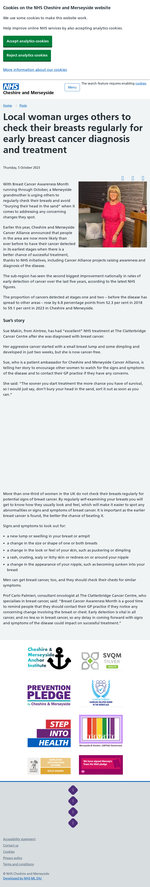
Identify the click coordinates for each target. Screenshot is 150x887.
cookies (140, 83)
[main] (75, 375)
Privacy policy (12, 858)
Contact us (10, 845)
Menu (72, 87)
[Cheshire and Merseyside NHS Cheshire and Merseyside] (28, 89)
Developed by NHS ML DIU (22, 878)
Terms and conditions (18, 864)
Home (7, 106)
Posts (23, 106)
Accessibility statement (19, 839)
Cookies (8, 852)
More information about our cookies (35, 69)
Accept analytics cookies (28, 41)
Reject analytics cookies (27, 55)
